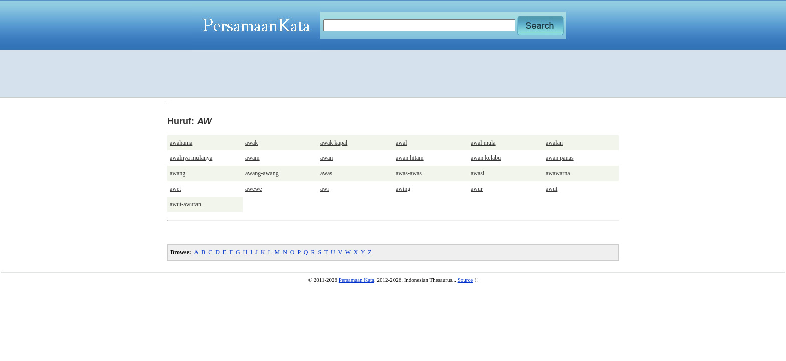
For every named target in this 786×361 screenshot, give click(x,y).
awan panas (560, 157)
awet (175, 188)
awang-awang (262, 173)
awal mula (483, 142)
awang (177, 173)
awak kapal (333, 142)
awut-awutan (185, 204)
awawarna (558, 173)
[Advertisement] (393, 73)
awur (477, 188)
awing (403, 188)
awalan (554, 142)
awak (251, 142)
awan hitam (410, 157)
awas (326, 173)
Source (465, 280)
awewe (253, 188)
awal (401, 142)
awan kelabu (486, 157)
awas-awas (409, 173)
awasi (477, 173)
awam (252, 157)
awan (326, 157)
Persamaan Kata (356, 280)
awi (324, 188)
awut (551, 188)
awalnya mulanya (191, 157)
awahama (181, 142)
